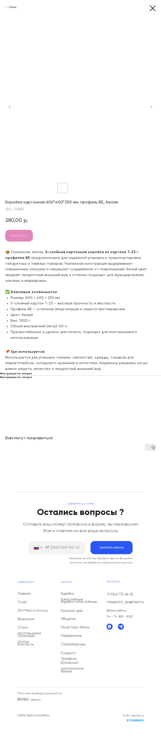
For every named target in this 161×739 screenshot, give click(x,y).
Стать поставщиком (29, 630)
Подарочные (71, 636)
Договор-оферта (29, 699)
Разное (66, 671)
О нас (22, 602)
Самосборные (73, 644)
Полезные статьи (26, 639)
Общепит (68, 619)
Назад (12, 7)
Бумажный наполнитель (72, 665)
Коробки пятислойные (79, 602)
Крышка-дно (72, 611)
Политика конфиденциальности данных (39, 696)
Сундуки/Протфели (69, 656)
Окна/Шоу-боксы (75, 627)
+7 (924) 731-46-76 (120, 594)
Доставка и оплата (33, 611)
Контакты (26, 644)
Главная (24, 593)
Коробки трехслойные (72, 596)
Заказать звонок (111, 547)
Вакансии (26, 619)
